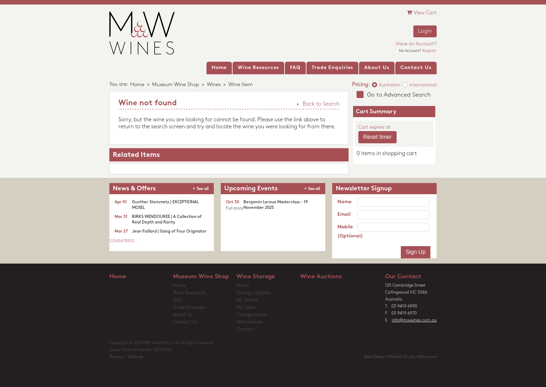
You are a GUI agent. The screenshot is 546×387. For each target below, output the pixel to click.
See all (203, 189)
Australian (389, 85)
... (136, 241)
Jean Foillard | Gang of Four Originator (169, 231)
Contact (245, 329)
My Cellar (246, 307)
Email (344, 214)
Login (425, 31)
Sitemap (135, 357)
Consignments (251, 315)
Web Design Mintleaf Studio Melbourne (400, 357)
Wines (214, 85)
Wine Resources (189, 293)
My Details (247, 300)
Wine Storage (255, 277)
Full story (234, 208)
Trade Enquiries (189, 307)
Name (344, 202)
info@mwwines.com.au (414, 320)
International (423, 85)
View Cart (422, 13)
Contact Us (185, 322)
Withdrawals (249, 322)
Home (137, 85)
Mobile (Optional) (347, 232)
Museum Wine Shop (175, 85)
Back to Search (321, 104)
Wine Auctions (321, 277)
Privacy (116, 357)
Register (429, 51)
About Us (182, 315)
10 (132, 241)
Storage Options (253, 293)
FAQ (177, 300)
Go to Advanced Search (399, 95)
